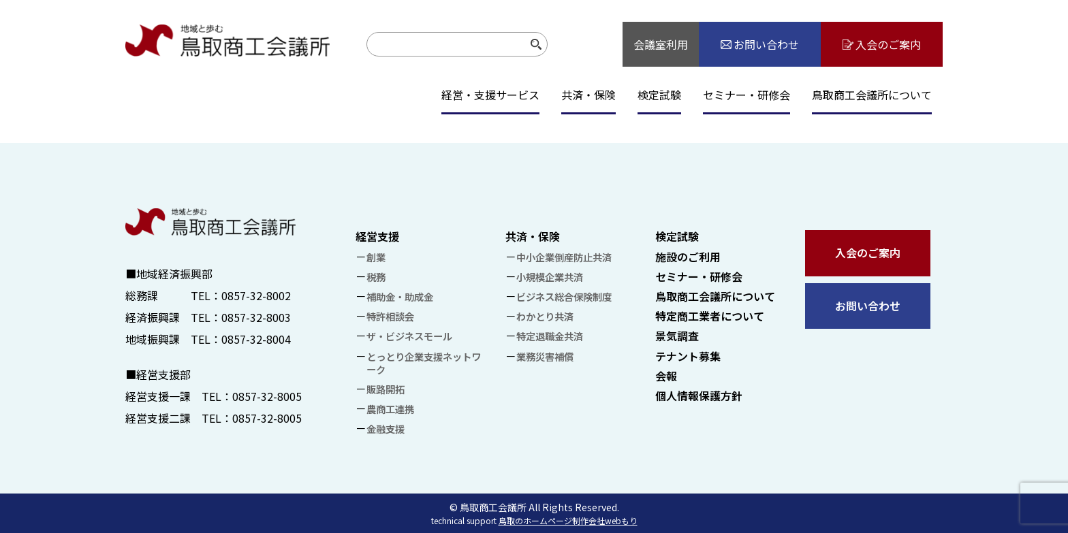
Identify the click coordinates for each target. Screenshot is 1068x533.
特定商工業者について (709, 316)
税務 (376, 277)
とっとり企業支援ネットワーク (423, 362)
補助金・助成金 (399, 296)
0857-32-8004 (256, 339)
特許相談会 (390, 316)
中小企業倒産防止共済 (564, 257)
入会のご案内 (867, 252)
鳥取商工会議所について (872, 94)
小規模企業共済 (549, 277)
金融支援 (385, 428)
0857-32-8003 (256, 317)
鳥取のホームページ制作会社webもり (568, 520)
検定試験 (659, 94)
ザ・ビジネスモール (409, 336)
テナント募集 (688, 356)
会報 (666, 376)
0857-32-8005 (267, 396)
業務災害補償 (545, 356)
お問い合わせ (867, 305)
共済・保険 (588, 94)
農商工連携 (390, 409)
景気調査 (677, 335)
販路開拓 (385, 389)
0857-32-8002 (256, 295)
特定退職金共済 (549, 336)
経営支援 (377, 236)
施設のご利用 (688, 256)
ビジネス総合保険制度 (564, 296)
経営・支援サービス (490, 94)
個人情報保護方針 (698, 395)
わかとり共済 (545, 316)
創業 (376, 257)
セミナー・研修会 (746, 94)
